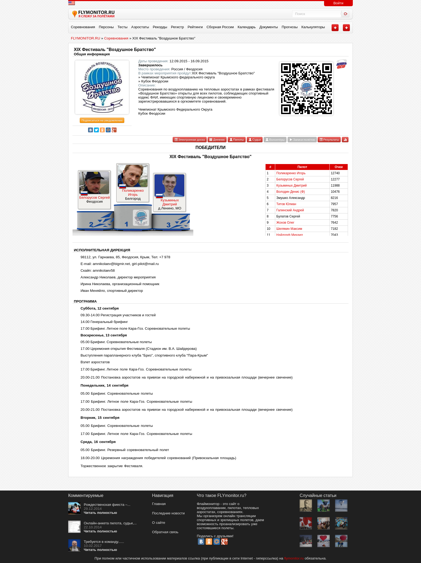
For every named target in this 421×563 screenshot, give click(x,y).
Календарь (247, 27)
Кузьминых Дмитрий (170, 202)
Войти (338, 3)
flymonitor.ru (294, 558)
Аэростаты (140, 27)
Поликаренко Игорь (133, 192)
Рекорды (160, 27)
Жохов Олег (285, 222)
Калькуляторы (313, 27)
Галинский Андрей (290, 210)
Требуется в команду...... (104, 542)
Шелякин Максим (289, 229)
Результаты (329, 139)
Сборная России (220, 27)
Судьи (255, 139)
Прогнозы (290, 27)
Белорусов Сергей (94, 197)
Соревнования (83, 27)
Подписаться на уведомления (102, 120)
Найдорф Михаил (289, 235)
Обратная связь (165, 532)
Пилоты (237, 139)
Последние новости (168, 513)
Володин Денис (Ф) (290, 192)
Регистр (177, 27)
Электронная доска (190, 139)
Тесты (123, 27)
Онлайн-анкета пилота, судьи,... (110, 523)
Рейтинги (195, 27)
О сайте (158, 523)
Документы (268, 27)
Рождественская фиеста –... (107, 505)
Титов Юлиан (286, 204)
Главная (159, 504)
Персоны (106, 27)
